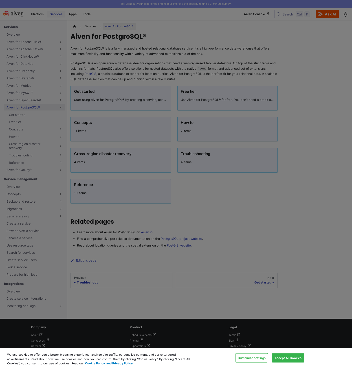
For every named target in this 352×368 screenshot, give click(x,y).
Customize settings (252, 357)
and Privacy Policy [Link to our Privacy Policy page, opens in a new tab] (119, 363)
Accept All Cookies (288, 357)
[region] (176, 358)
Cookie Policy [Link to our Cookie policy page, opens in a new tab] (95, 363)
